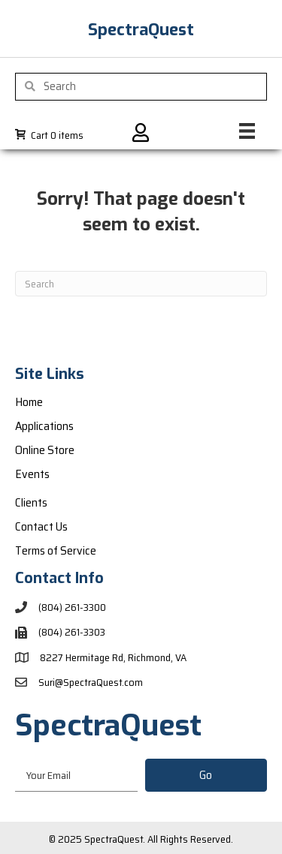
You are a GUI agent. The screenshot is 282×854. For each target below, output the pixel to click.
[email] (76, 775)
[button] (206, 775)
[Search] (141, 283)
